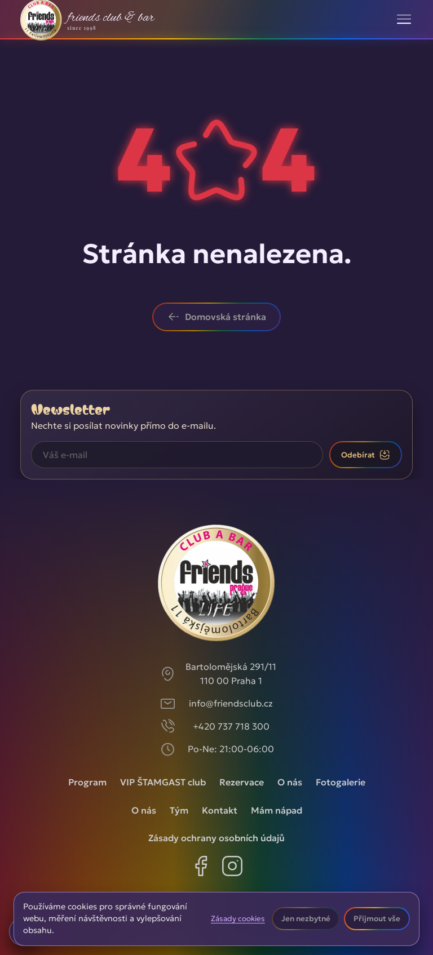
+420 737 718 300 (231, 726)
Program (87, 782)
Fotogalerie (340, 782)
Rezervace (241, 782)
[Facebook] (200, 868)
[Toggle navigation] (404, 19)
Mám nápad (276, 810)
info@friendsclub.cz (231, 703)
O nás (289, 782)
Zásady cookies (238, 918)
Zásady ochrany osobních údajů (216, 837)
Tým (179, 810)
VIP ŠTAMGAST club (163, 782)
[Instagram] (232, 868)
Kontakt (219, 810)
